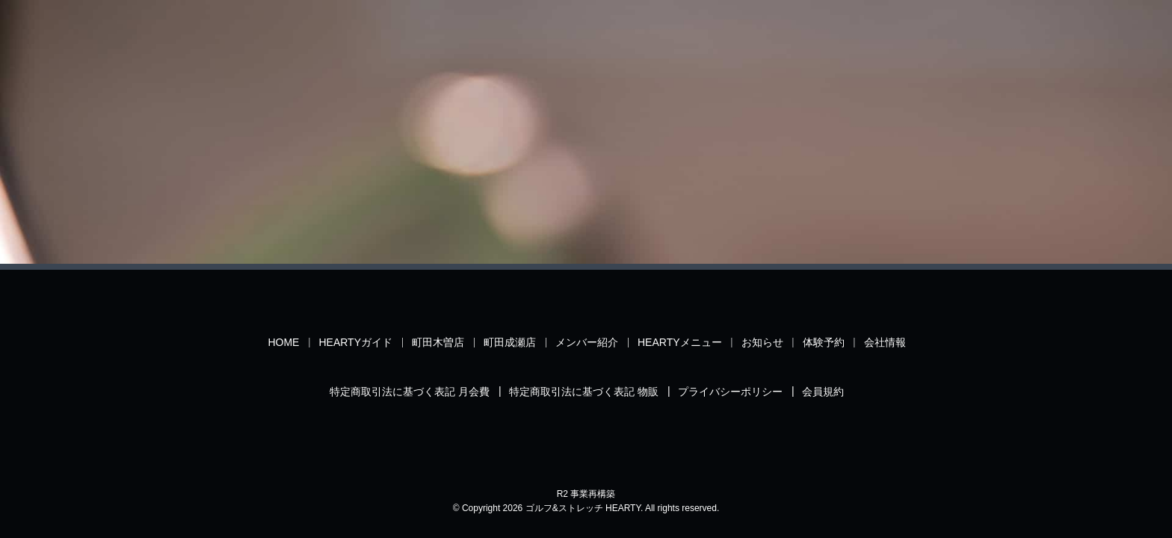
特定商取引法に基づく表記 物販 (584, 392)
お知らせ (762, 342)
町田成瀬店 (510, 342)
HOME (283, 342)
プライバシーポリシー (730, 392)
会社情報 (885, 342)
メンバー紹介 (586, 342)
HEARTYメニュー (680, 342)
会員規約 (823, 392)
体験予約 (824, 342)
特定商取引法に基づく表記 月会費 (410, 392)
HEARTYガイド (355, 342)
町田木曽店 (438, 342)
